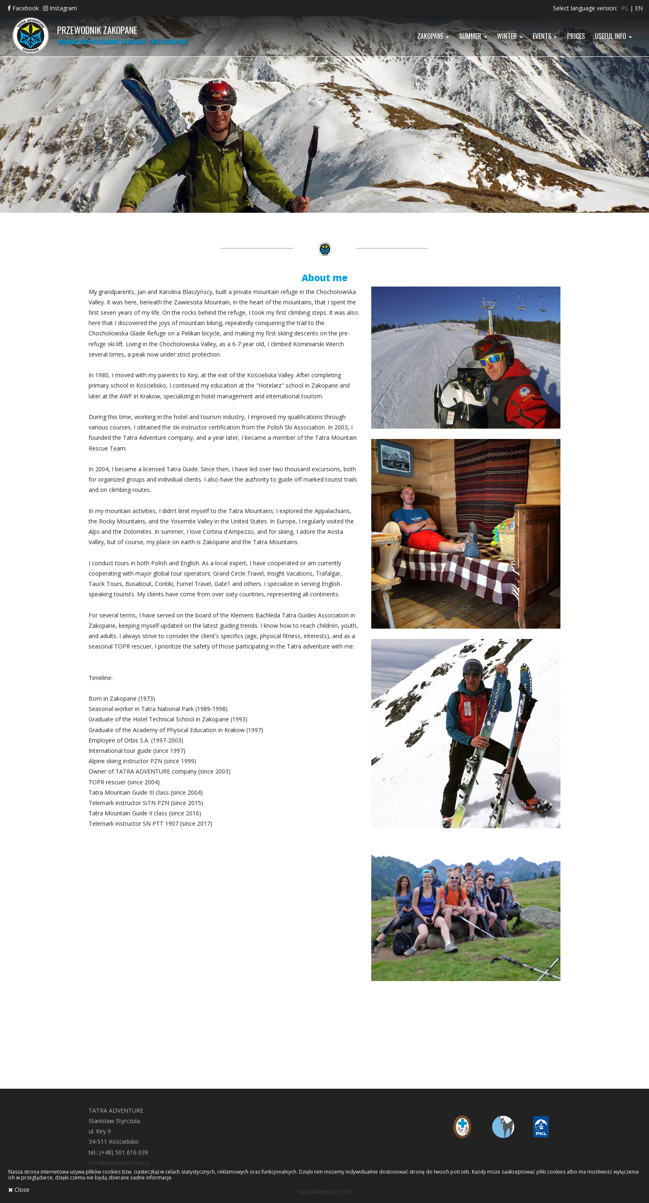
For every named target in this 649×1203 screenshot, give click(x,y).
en (639, 8)
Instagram (60, 8)
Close (18, 1189)
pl (624, 8)
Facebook (23, 8)
